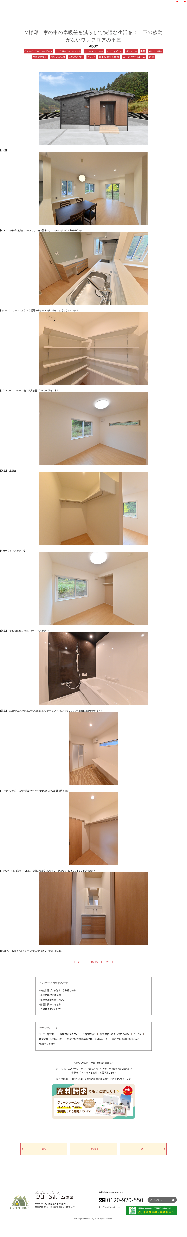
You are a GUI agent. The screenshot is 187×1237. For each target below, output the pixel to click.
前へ (79, 962)
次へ (107, 962)
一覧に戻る (93, 962)
